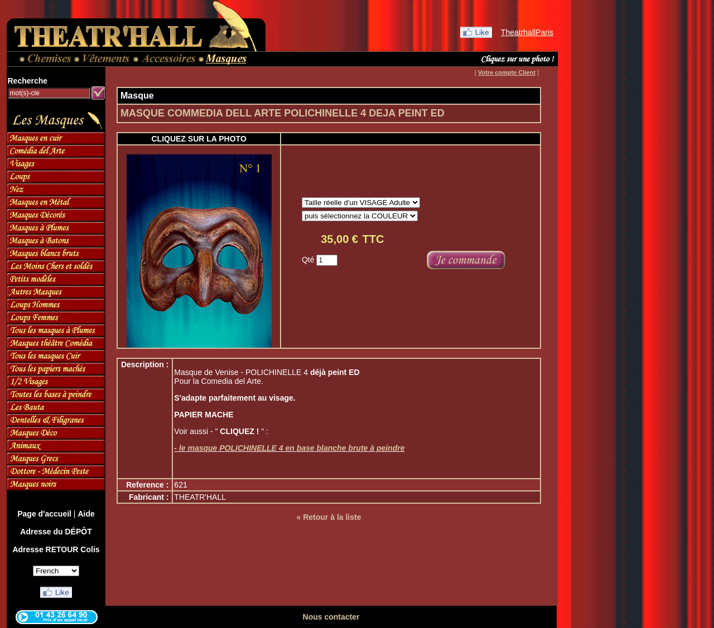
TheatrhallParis (527, 32)
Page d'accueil (44, 513)
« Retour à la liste (329, 517)
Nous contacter (331, 616)
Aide (86, 513)
